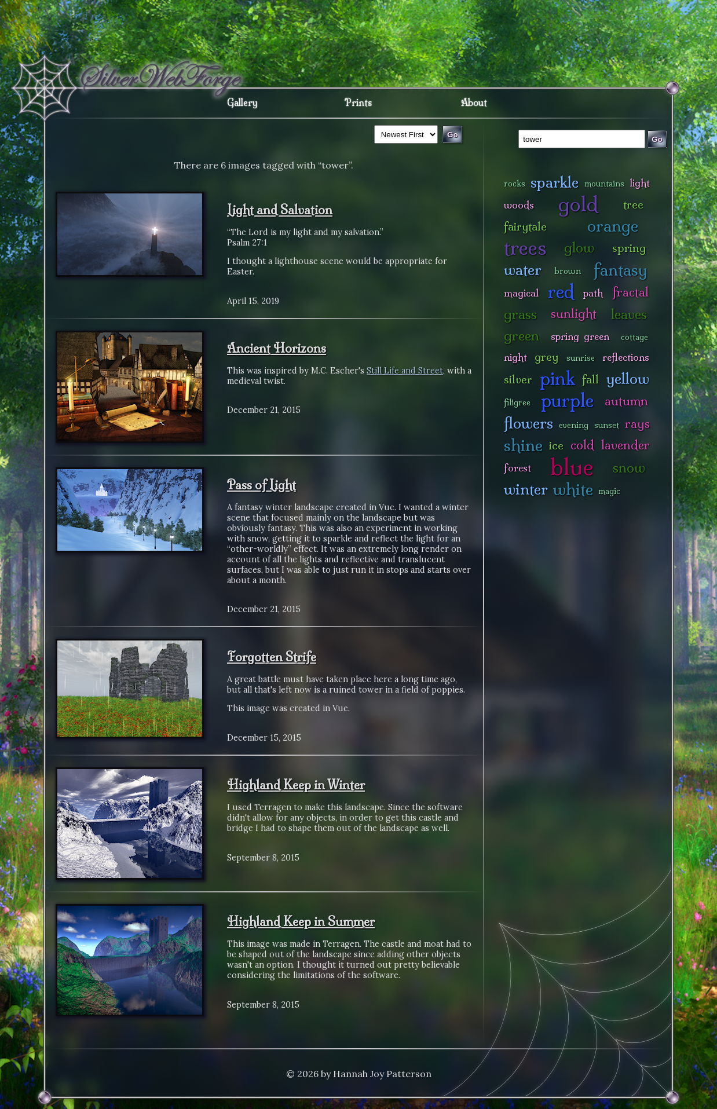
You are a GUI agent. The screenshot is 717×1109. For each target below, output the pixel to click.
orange (612, 225)
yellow (627, 378)
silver (518, 379)
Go (657, 139)
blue (572, 467)
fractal (630, 292)
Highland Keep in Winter (296, 784)
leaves (629, 314)
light (640, 183)
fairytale (525, 226)
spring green (580, 336)
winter (526, 489)
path (593, 293)
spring (629, 248)
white (573, 489)
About (474, 102)
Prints (358, 102)
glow (579, 247)
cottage (634, 337)
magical (521, 293)
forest (517, 468)
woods (519, 205)
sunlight (574, 313)
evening (573, 425)
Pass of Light (261, 484)
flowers (528, 423)
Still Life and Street (405, 370)
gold (578, 204)
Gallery (242, 102)
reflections (625, 357)
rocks (514, 183)
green (521, 335)
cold (582, 445)
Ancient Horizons (276, 348)
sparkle (555, 182)
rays (637, 423)
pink (557, 378)
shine (523, 445)
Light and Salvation (279, 209)
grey (546, 357)
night (515, 357)
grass (520, 314)
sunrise (580, 358)
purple (567, 400)
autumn (626, 401)
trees (525, 247)
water (523, 269)
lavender (625, 445)
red (561, 291)
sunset (606, 425)
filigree (517, 402)
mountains (604, 183)
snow (629, 467)
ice (556, 445)
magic (609, 491)
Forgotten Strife (271, 656)
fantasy (621, 269)
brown (567, 271)
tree (633, 204)
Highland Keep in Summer (301, 921)
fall (590, 379)
